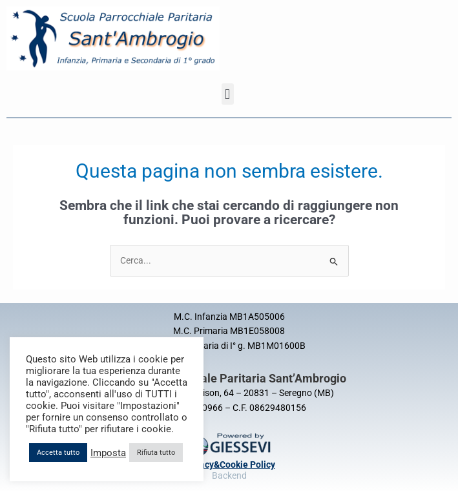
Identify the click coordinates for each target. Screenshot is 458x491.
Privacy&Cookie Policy (229, 464)
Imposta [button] (108, 453)
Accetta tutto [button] (58, 452)
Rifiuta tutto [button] (156, 452)
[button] (228, 94)
